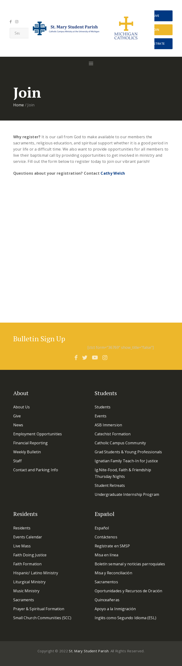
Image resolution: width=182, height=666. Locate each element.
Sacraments (23, 599)
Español (102, 528)
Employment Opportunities (37, 434)
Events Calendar (27, 537)
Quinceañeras (107, 599)
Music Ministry (26, 590)
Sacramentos (106, 581)
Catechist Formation (113, 434)
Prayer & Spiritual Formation (38, 608)
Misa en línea (106, 555)
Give (156, 16)
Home (18, 105)
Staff (17, 460)
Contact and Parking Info (35, 469)
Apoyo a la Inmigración (115, 608)
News (18, 425)
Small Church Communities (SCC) (42, 617)
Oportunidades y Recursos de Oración (128, 590)
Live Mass (22, 546)
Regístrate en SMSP (112, 546)
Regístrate (156, 44)
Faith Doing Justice (30, 555)
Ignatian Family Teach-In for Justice (126, 460)
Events (101, 416)
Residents (22, 528)
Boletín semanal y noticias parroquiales (130, 564)
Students (103, 407)
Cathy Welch (113, 173)
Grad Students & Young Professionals (128, 451)
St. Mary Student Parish (89, 651)
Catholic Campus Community (120, 442)
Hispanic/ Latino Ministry (35, 572)
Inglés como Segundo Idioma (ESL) (125, 617)
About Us (21, 407)
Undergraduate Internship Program (127, 494)
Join (156, 30)
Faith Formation (27, 564)
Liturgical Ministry (29, 581)
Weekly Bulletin (27, 451)
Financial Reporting (30, 442)
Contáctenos (106, 537)
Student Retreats (110, 485)
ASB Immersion (108, 425)
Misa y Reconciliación (113, 572)
